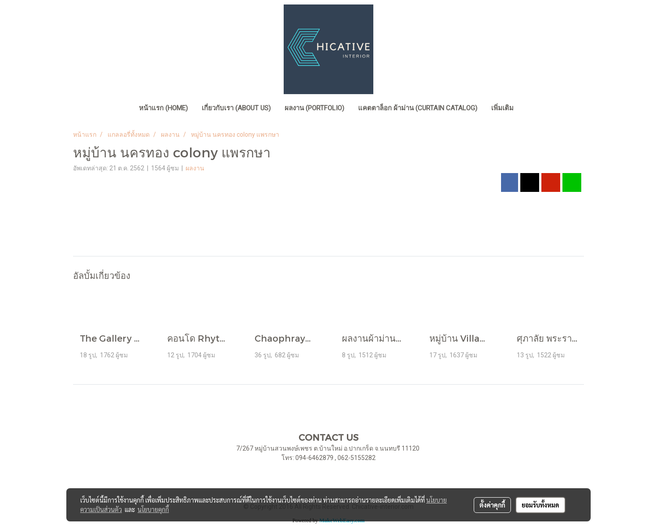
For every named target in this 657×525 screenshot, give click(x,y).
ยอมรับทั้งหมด (540, 505)
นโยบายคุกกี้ (153, 509)
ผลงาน (195, 168)
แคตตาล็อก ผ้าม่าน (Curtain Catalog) (417, 108)
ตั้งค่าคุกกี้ (492, 505)
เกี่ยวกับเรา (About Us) (236, 108)
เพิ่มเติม (502, 108)
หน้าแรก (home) (163, 108)
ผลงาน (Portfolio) (314, 108)
